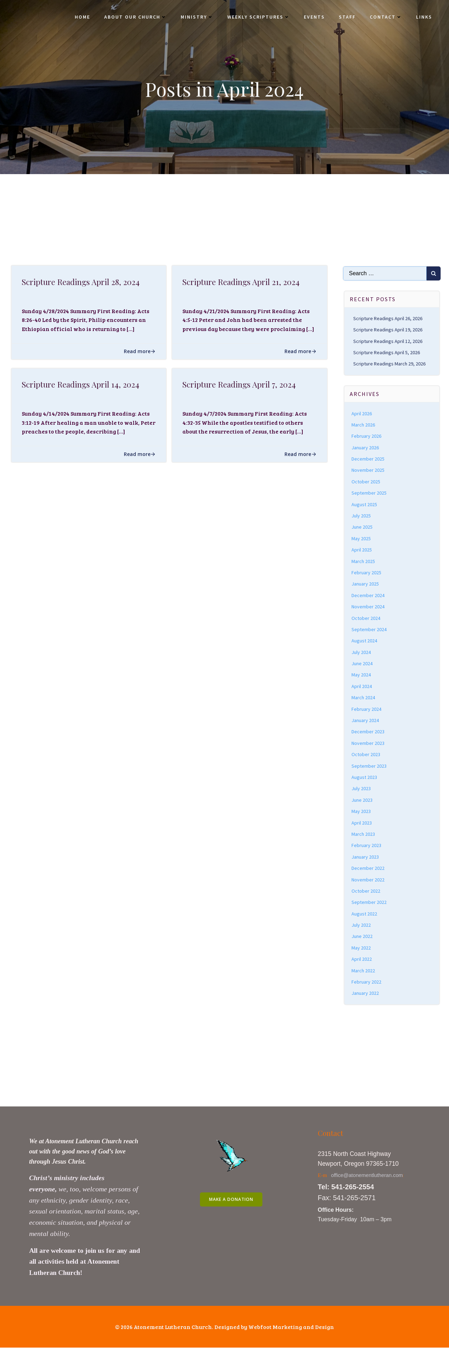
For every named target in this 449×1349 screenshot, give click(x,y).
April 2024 (362, 686)
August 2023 (364, 777)
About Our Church (134, 17)
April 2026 (362, 413)
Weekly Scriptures (258, 17)
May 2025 (361, 538)
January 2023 (365, 857)
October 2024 (366, 618)
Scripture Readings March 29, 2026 (390, 364)
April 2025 (362, 550)
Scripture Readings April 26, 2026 (388, 318)
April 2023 (362, 823)
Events (313, 17)
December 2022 (368, 868)
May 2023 (361, 811)
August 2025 (364, 504)
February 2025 (367, 572)
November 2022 (368, 880)
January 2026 (365, 447)
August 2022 (364, 914)
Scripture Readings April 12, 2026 (388, 341)
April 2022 (362, 959)
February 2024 (367, 709)
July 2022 (361, 925)
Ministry (196, 17)
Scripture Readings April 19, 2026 (388, 329)
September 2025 (369, 493)
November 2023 (368, 743)
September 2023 (369, 766)
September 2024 (369, 629)
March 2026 (363, 425)
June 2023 (362, 800)
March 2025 (363, 561)
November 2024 (368, 606)
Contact (385, 17)
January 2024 (365, 720)
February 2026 (367, 436)
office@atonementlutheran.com (368, 1176)
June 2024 (362, 663)
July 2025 (361, 516)
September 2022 (369, 902)
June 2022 (362, 936)
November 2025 (368, 470)
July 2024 (361, 652)
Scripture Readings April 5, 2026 (387, 352)
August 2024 (364, 640)
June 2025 (362, 527)
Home (81, 17)
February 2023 (367, 845)
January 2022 (365, 993)
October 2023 (366, 754)
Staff (346, 17)
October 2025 (366, 481)
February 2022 (367, 982)
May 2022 (361, 948)
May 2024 (361, 675)
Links (423, 17)
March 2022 (363, 970)
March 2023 (363, 834)
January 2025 (365, 584)
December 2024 (368, 595)
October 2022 (366, 891)
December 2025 (368, 459)
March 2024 (363, 697)
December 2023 (368, 732)
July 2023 (361, 788)
